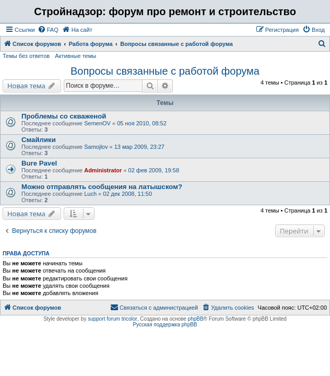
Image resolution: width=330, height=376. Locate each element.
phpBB (196, 319)
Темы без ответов (26, 56)
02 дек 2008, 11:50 (127, 194)
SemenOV (97, 123)
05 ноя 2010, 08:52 (142, 123)
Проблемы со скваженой (63, 116)
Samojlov (96, 147)
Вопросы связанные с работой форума (165, 71)
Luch (90, 194)
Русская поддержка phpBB (165, 324)
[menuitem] (48, 30)
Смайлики (38, 140)
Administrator (103, 170)
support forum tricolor (112, 319)
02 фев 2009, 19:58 (153, 170)
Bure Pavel (39, 163)
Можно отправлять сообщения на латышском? (101, 187)
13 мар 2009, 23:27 (139, 147)
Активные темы (75, 56)
